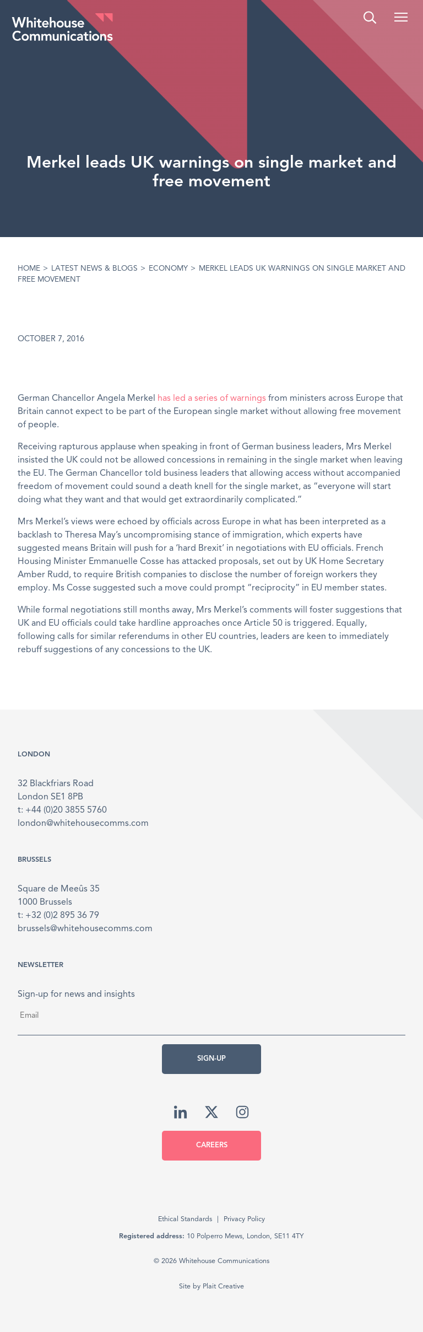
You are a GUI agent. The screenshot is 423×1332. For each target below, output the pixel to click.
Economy (168, 268)
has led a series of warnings (212, 398)
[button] (401, 17)
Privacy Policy (244, 1219)
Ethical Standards (185, 1219)
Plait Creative (223, 1286)
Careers (211, 1145)
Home (29, 268)
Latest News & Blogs (94, 268)
